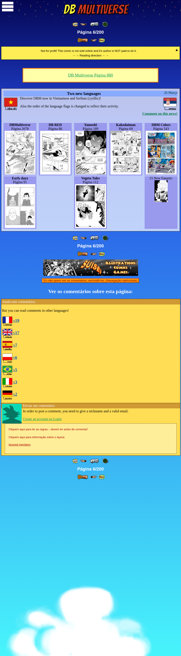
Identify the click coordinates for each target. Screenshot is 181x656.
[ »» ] (101, 40)
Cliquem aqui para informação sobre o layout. (37, 609)
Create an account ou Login (42, 591)
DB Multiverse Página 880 (90, 247)
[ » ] (82, 40)
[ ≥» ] (93, 40)
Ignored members (19, 617)
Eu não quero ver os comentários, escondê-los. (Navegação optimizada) (90, 453)
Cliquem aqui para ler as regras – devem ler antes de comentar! (48, 601)
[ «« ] (75, 24)
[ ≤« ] (83, 24)
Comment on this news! (159, 286)
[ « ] (94, 24)
